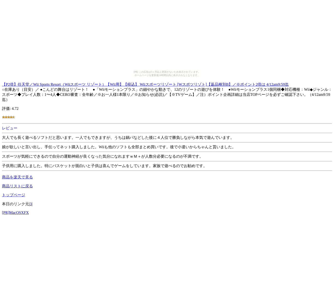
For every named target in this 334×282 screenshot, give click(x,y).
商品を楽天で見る (17, 177)
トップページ (13, 195)
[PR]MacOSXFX (15, 213)
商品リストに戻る (17, 186)
